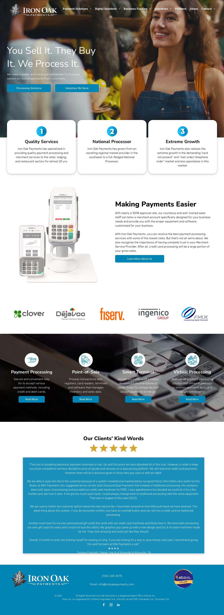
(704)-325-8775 (112, 576)
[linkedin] (118, 605)
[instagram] (111, 605)
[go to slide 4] (117, 548)
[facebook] (103, 605)
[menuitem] (77, 9)
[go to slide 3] (115, 548)
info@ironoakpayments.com (116, 584)
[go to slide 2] (112, 548)
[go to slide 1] (109, 548)
